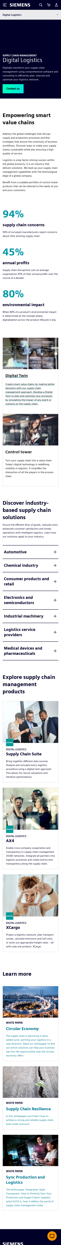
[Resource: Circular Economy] (30, 1023)
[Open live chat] (52, 1236)
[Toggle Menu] (5, 5)
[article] (30, 450)
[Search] (41, 5)
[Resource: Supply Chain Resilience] (30, 1097)
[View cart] (48, 5)
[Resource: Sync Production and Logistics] (30, 1173)
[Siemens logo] (20, 5)
